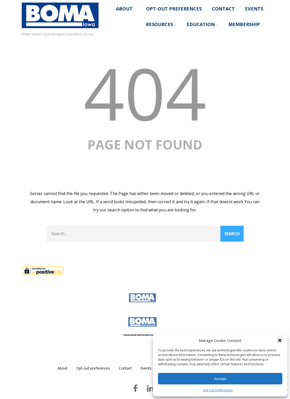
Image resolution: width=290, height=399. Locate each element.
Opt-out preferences (218, 390)
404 (144, 93)
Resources (161, 24)
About (126, 9)
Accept (220, 378)
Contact (223, 9)
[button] (279, 340)
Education (202, 24)
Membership (245, 24)
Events (254, 9)
